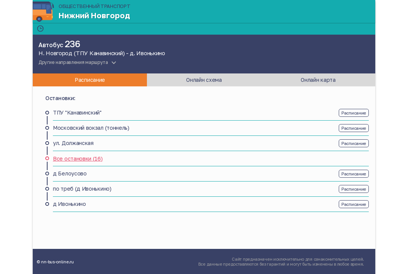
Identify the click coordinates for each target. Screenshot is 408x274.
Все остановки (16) (78, 158)
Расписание (353, 112)
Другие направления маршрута (73, 62)
